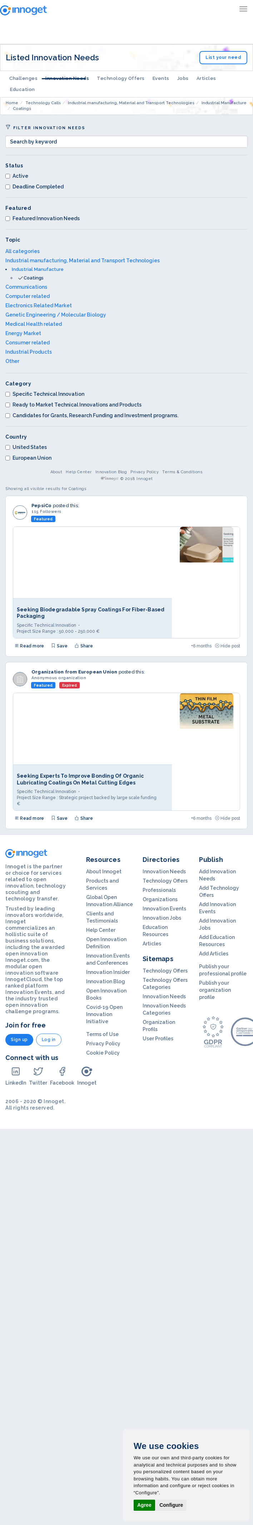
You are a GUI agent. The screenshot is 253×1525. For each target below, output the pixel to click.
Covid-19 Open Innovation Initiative (104, 1014)
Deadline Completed (34, 187)
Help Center (79, 472)
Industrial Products (28, 352)
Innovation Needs (67, 78)
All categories (22, 251)
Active (16, 176)
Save (59, 645)
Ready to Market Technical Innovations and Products (73, 405)
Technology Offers (121, 78)
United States (26, 447)
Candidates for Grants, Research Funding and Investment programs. (91, 415)
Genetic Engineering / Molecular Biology (55, 315)
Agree (144, 1505)
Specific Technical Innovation (44, 394)
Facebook (62, 1076)
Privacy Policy (144, 472)
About (56, 472)
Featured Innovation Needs (42, 218)
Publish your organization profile (215, 990)
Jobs (183, 78)
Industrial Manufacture (38, 269)
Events (161, 78)
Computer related (27, 296)
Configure (171, 1505)
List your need (223, 57)
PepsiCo (41, 505)
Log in (49, 1039)
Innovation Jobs (162, 918)
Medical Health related (33, 324)
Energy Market (23, 333)
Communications (26, 287)
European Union (28, 458)
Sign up (19, 1039)
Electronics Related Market (38, 305)
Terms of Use (102, 1034)
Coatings (34, 278)
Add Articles (213, 953)
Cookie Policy (103, 1053)
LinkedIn (15, 1076)
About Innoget (103, 871)
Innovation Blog (111, 472)
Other (12, 361)
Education (22, 89)
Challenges (23, 78)
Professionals (159, 890)
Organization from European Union (74, 672)
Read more (29, 645)
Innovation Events (164, 909)
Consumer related (27, 342)
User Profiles (158, 1038)
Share (84, 645)
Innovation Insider (108, 972)
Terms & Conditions (182, 472)
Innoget (86, 1076)
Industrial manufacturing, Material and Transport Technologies (82, 260)
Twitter (38, 1076)
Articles (206, 78)
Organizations (160, 899)
